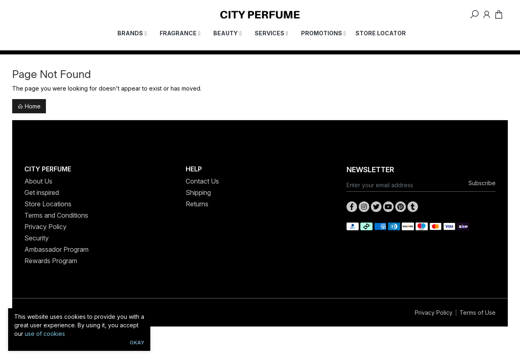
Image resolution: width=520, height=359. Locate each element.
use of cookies (45, 333)
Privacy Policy (45, 227)
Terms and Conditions (56, 215)
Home (29, 106)
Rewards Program (50, 261)
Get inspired (41, 192)
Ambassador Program (56, 249)
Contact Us (202, 181)
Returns (197, 204)
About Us (38, 181)
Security (36, 238)
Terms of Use (477, 312)
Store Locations (48, 204)
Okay (137, 343)
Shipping (198, 192)
